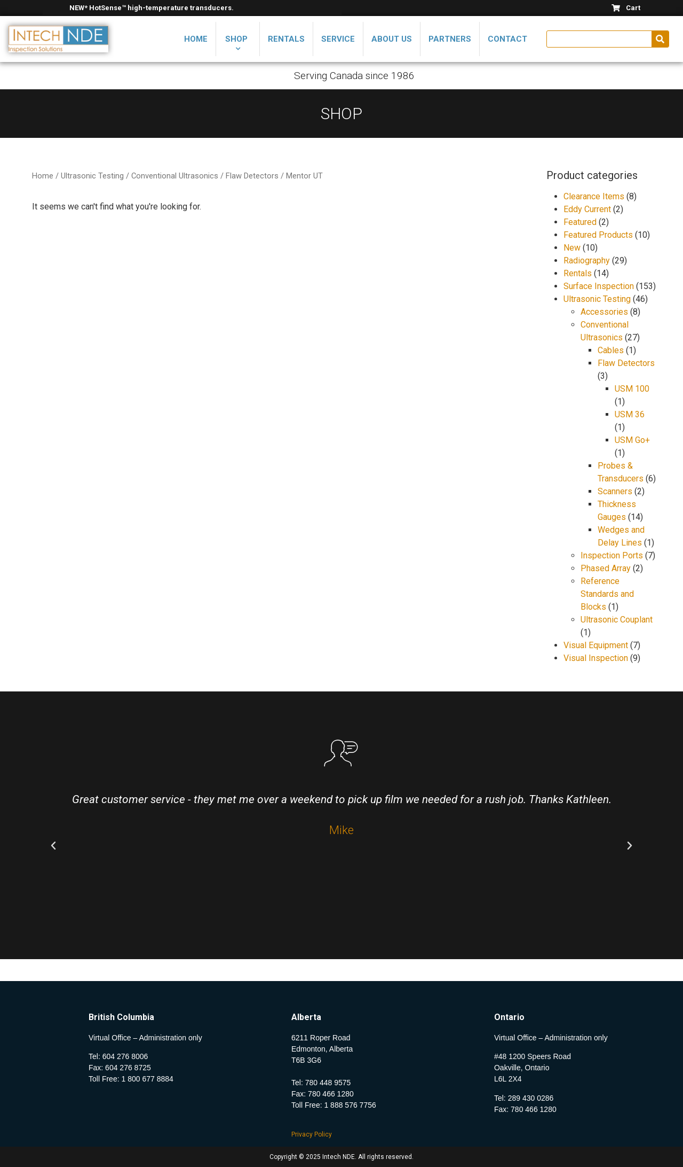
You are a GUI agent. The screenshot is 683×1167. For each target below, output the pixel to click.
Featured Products (598, 235)
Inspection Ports (612, 555)
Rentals (577, 273)
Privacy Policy (311, 1134)
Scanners (615, 491)
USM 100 (632, 389)
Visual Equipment (595, 645)
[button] (53, 846)
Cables (611, 350)
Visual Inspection (595, 658)
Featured (580, 222)
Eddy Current (587, 209)
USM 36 (630, 414)
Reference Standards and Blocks (607, 594)
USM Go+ (632, 440)
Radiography (586, 260)
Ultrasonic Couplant (617, 619)
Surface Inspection (598, 286)
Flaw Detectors (252, 176)
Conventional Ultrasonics (174, 176)
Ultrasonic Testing (92, 176)
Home (42, 176)
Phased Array (606, 568)
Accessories (604, 312)
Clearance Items (593, 196)
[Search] (660, 39)
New (572, 248)
